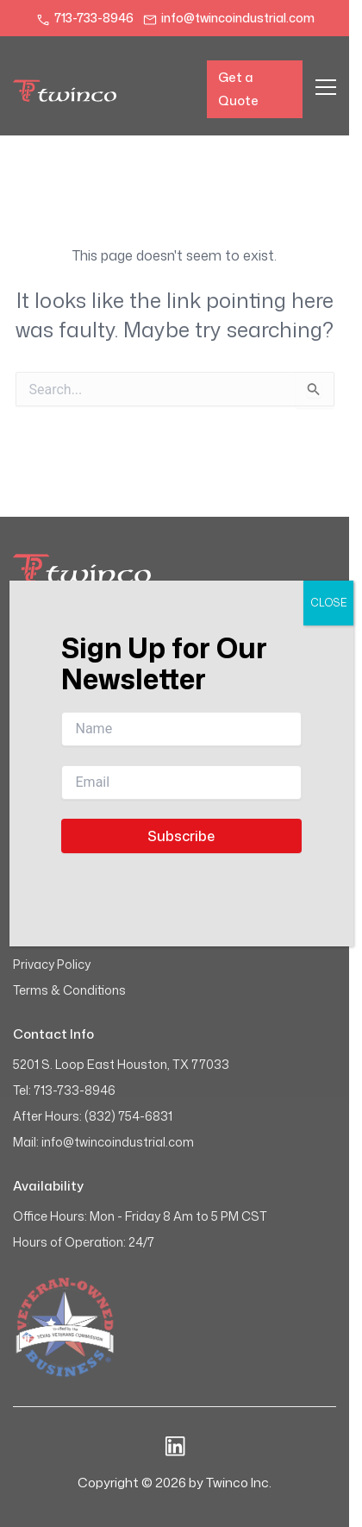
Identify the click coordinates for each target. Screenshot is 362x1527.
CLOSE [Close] (328, 602)
